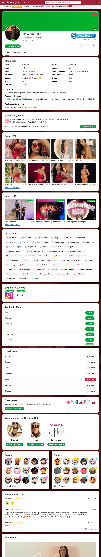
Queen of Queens (50, 119)
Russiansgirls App (63, 7)
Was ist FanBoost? (90, 40)
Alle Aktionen (38, 7)
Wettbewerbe (49, 7)
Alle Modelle (6, 7)
